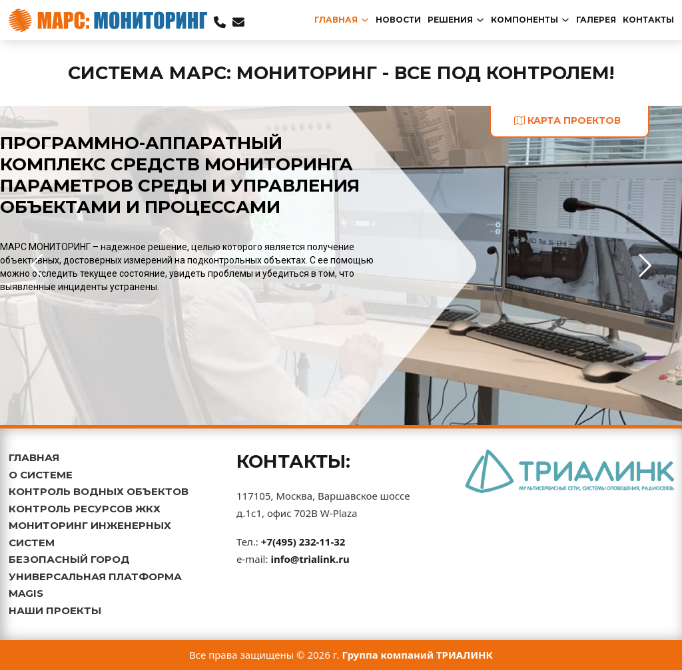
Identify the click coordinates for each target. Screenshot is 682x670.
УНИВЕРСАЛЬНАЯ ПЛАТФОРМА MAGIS (95, 585)
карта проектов (567, 120)
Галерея (596, 20)
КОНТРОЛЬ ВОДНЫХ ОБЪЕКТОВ (98, 491)
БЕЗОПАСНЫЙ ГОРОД (69, 559)
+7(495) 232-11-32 (303, 541)
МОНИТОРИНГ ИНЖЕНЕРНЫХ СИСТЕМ (90, 534)
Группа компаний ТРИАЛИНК (418, 654)
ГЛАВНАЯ (34, 457)
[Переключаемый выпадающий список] (365, 20)
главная (336, 20)
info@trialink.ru (309, 559)
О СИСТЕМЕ (41, 474)
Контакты (648, 20)
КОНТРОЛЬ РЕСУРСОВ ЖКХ (85, 508)
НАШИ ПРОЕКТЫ (55, 610)
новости (398, 20)
